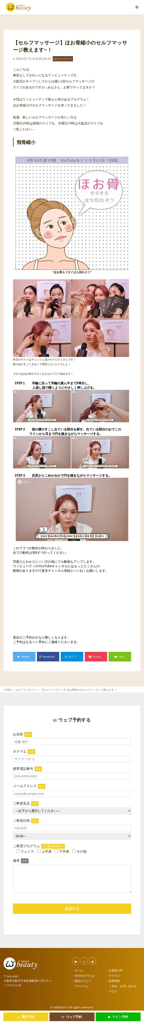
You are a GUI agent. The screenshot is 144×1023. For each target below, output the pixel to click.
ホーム (78, 970)
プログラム (81, 986)
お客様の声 (116, 970)
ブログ (113, 991)
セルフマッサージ (63, 58)
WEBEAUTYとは (84, 975)
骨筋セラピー (82, 981)
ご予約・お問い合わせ (123, 986)
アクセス (114, 975)
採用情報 (114, 981)
